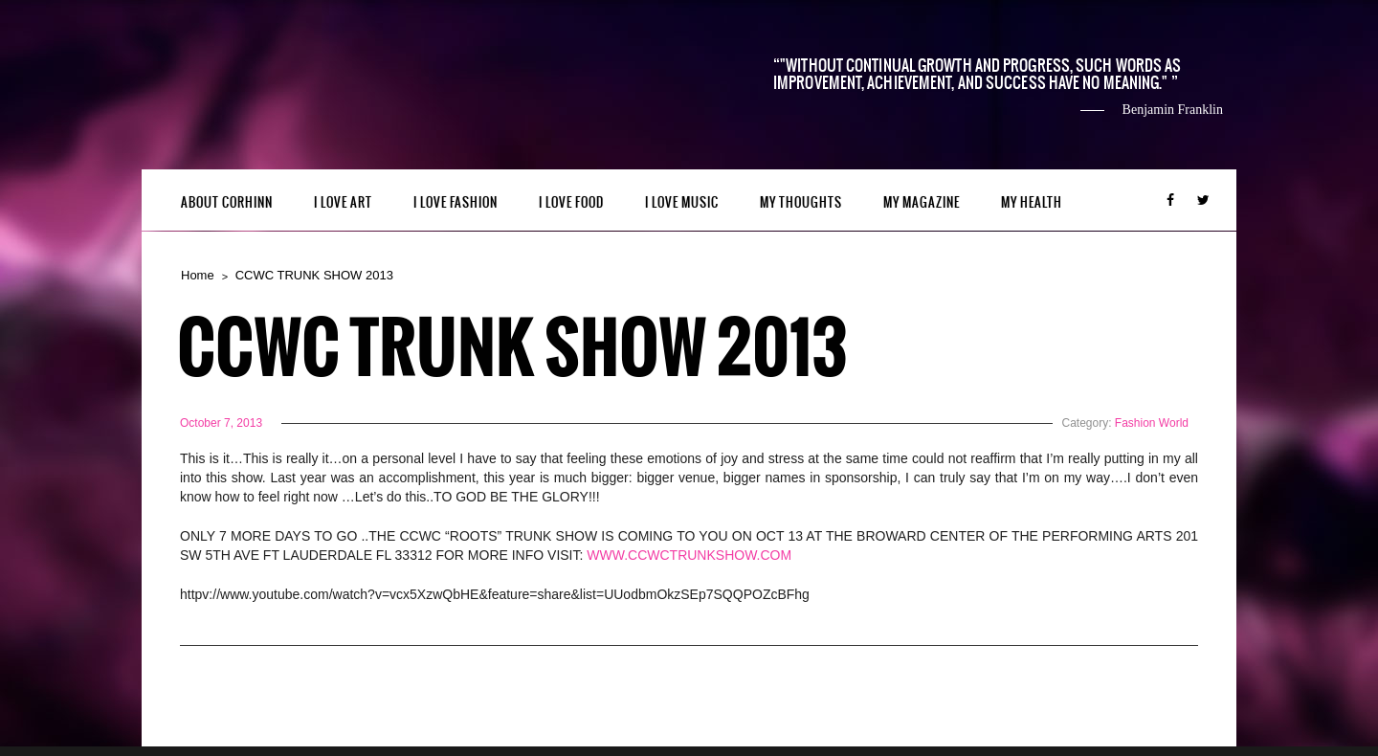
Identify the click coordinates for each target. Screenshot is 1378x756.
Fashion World (1152, 423)
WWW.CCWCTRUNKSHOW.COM (689, 555)
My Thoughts (801, 202)
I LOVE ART (343, 202)
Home (197, 275)
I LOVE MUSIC (682, 202)
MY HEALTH (1031, 202)
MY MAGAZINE (921, 202)
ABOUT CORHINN (227, 202)
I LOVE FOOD (571, 202)
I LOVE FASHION (455, 202)
